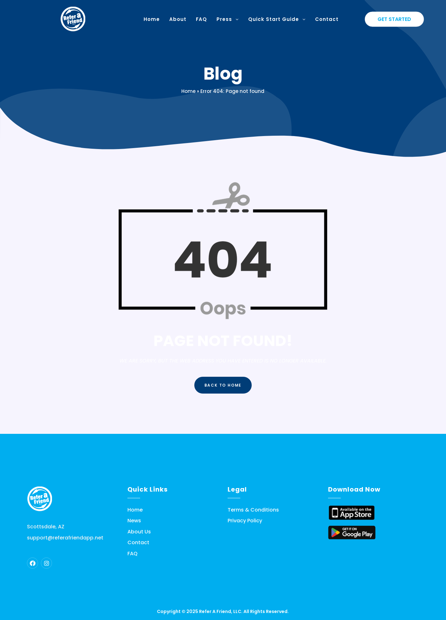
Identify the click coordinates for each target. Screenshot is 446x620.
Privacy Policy (245, 520)
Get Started (394, 19)
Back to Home (223, 385)
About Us (139, 531)
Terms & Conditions (253, 509)
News (134, 520)
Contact (138, 542)
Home (188, 91)
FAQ (132, 553)
